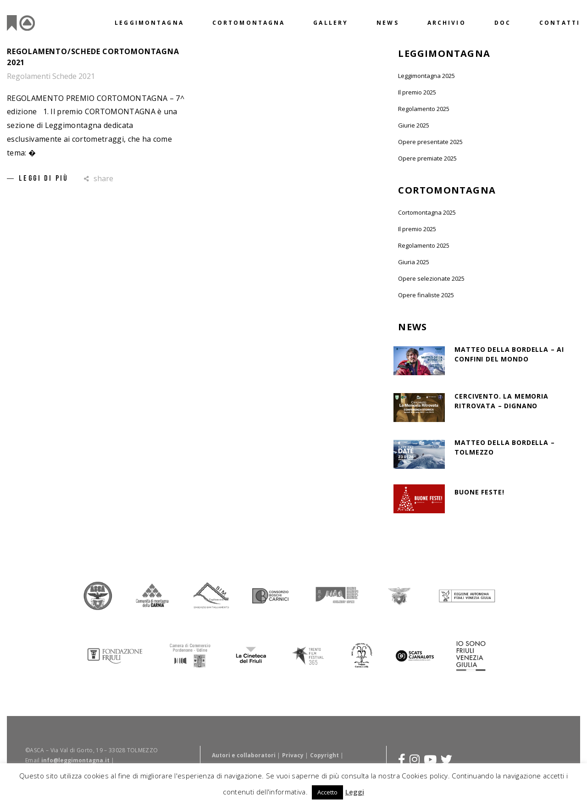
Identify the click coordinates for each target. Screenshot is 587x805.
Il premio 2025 (417, 92)
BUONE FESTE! (479, 492)
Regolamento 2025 (423, 109)
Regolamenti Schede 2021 (51, 76)
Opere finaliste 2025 (426, 295)
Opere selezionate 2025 (431, 278)
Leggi (354, 791)
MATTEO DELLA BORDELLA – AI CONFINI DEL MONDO (509, 354)
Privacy (293, 755)
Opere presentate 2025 (430, 142)
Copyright (324, 755)
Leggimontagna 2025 (426, 76)
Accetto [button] (327, 792)
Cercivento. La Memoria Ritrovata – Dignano (501, 401)
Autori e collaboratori (244, 755)
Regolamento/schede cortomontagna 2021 (93, 56)
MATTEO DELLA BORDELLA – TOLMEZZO (504, 447)
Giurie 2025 (413, 125)
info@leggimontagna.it (75, 760)
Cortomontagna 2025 (427, 212)
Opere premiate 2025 (427, 158)
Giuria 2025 (413, 262)
